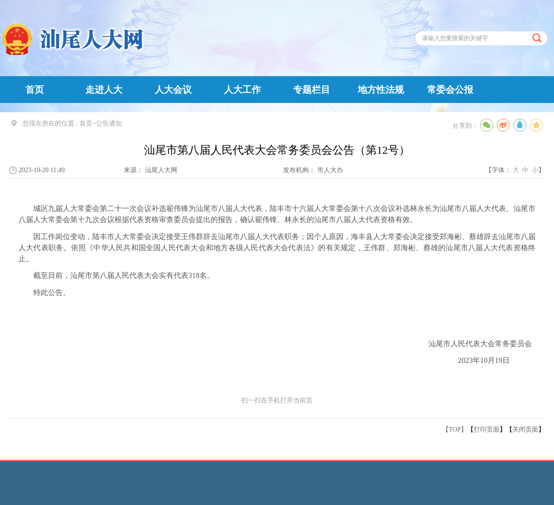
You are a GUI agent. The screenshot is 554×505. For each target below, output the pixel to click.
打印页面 (487, 429)
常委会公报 (450, 89)
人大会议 (173, 89)
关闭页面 (525, 429)
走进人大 (103, 89)
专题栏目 (311, 89)
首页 (34, 89)
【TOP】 (454, 429)
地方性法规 (381, 89)
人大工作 (242, 89)
